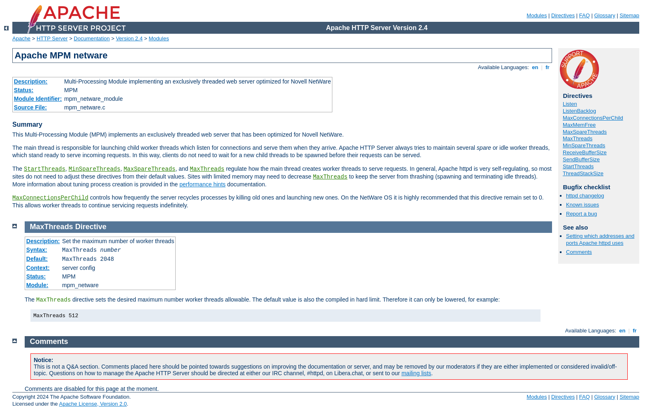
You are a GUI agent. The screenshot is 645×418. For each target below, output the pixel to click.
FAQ (584, 15)
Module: (37, 285)
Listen (570, 104)
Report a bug (581, 214)
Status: (23, 90)
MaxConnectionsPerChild (50, 198)
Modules (537, 15)
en (535, 67)
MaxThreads (207, 169)
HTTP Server (52, 38)
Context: (38, 268)
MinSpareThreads (95, 169)
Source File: (30, 107)
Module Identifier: (38, 98)
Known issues (582, 205)
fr (547, 67)
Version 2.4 (129, 38)
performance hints (202, 184)
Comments (579, 252)
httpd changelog (585, 196)
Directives (563, 15)
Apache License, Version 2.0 (93, 404)
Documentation (91, 38)
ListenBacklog (579, 111)
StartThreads (44, 169)
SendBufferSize (581, 159)
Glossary (604, 15)
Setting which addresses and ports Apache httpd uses (600, 239)
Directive (91, 227)
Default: (37, 258)
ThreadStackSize (583, 173)
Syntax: (36, 249)
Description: (31, 81)
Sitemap (629, 15)
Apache (21, 38)
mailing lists (416, 373)
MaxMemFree (579, 125)
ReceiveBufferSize (585, 152)
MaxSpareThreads (149, 169)
